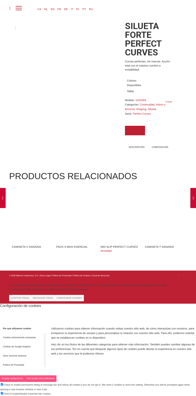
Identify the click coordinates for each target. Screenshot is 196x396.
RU (91, 9)
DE (66, 9)
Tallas (130, 91)
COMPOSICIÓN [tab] (160, 147)
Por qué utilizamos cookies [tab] (17, 328)
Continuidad (147, 104)
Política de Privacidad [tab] (13, 365)
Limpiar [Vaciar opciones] (168, 102)
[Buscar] (10, 8)
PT (84, 9)
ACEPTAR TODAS (20, 298)
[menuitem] (10, 8)
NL (46, 9)
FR (59, 9)
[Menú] (18, 8)
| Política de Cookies (81, 275)
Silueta (152, 109)
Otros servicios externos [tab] (14, 355)
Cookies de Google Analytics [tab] (17, 346)
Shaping (141, 109)
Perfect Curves (142, 113)
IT (72, 9)
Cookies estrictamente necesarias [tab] (19, 337)
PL (77, 9)
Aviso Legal (45, 275)
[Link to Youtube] (184, 275)
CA (39, 9)
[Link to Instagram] (178, 275)
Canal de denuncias (100, 275)
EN (52, 9)
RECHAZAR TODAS (43, 298)
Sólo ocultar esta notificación (41, 378)
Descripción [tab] (136, 147)
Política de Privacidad (62, 275)
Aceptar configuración (12, 378)
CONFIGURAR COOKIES (69, 298)
